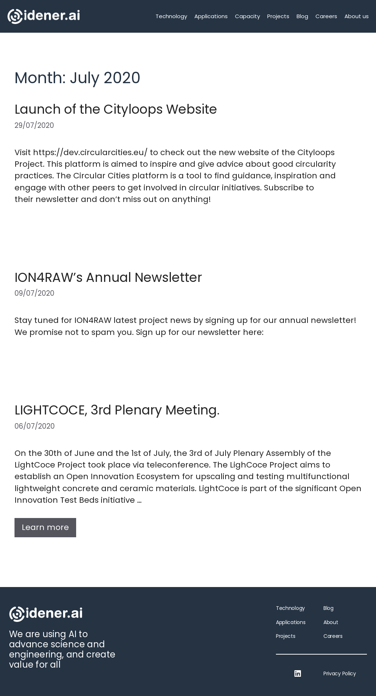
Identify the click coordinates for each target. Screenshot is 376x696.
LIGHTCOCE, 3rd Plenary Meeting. (117, 410)
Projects (278, 16)
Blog (302, 16)
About (330, 622)
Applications (211, 16)
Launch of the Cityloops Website (116, 109)
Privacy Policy (339, 673)
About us (356, 16)
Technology (171, 16)
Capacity (247, 16)
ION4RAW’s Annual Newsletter (108, 277)
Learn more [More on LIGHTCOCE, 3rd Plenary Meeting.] (45, 527)
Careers (326, 16)
